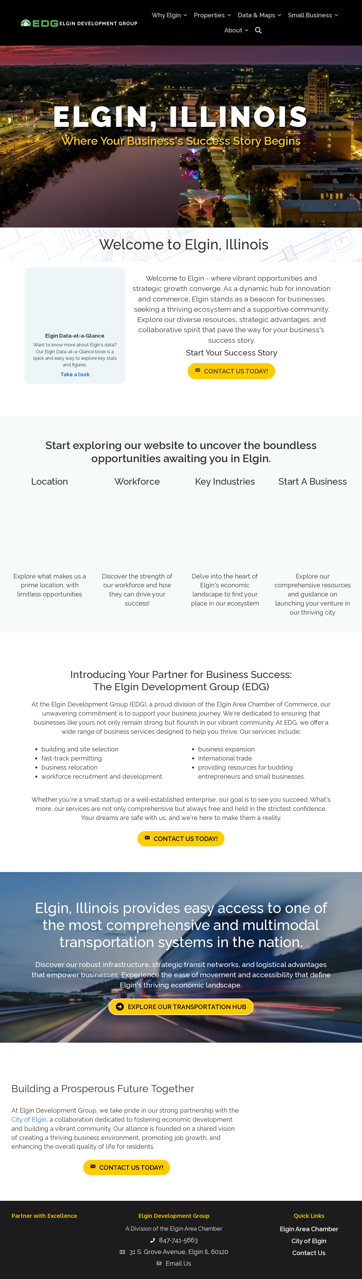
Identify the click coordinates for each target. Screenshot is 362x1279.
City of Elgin (28, 1119)
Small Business (310, 15)
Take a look (75, 374)
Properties (209, 15)
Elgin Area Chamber (309, 1229)
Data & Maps (256, 15)
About (233, 30)
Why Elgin (166, 15)
